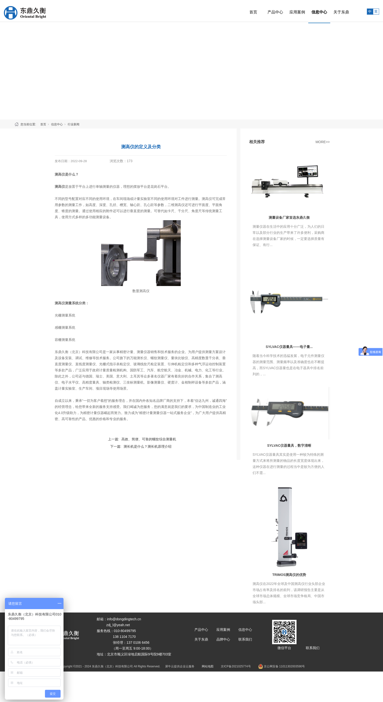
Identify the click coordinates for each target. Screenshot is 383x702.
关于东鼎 (330, 11)
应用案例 (286, 11)
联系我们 (245, 639)
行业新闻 (73, 124)
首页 (242, 11)
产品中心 (264, 11)
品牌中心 (223, 639)
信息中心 (308, 11)
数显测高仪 (140, 291)
